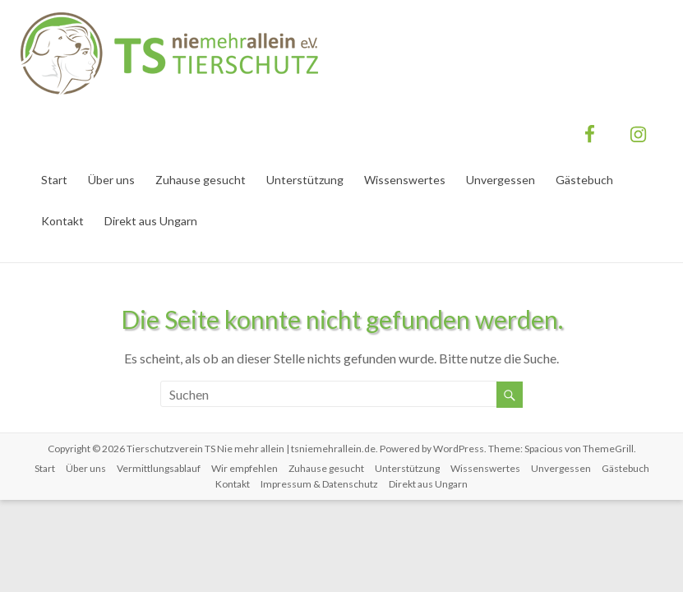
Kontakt (62, 221)
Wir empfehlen (244, 468)
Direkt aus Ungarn (150, 221)
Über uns (111, 180)
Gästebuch (584, 180)
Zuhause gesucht (200, 180)
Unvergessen (500, 180)
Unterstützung (305, 180)
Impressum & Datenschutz (319, 484)
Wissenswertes (404, 180)
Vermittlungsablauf (159, 468)
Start (54, 180)
